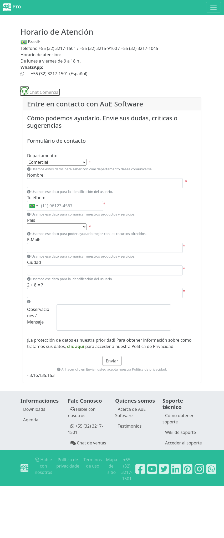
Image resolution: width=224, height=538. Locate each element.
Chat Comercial (40, 92)
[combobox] (33, 206)
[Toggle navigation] (213, 7)
